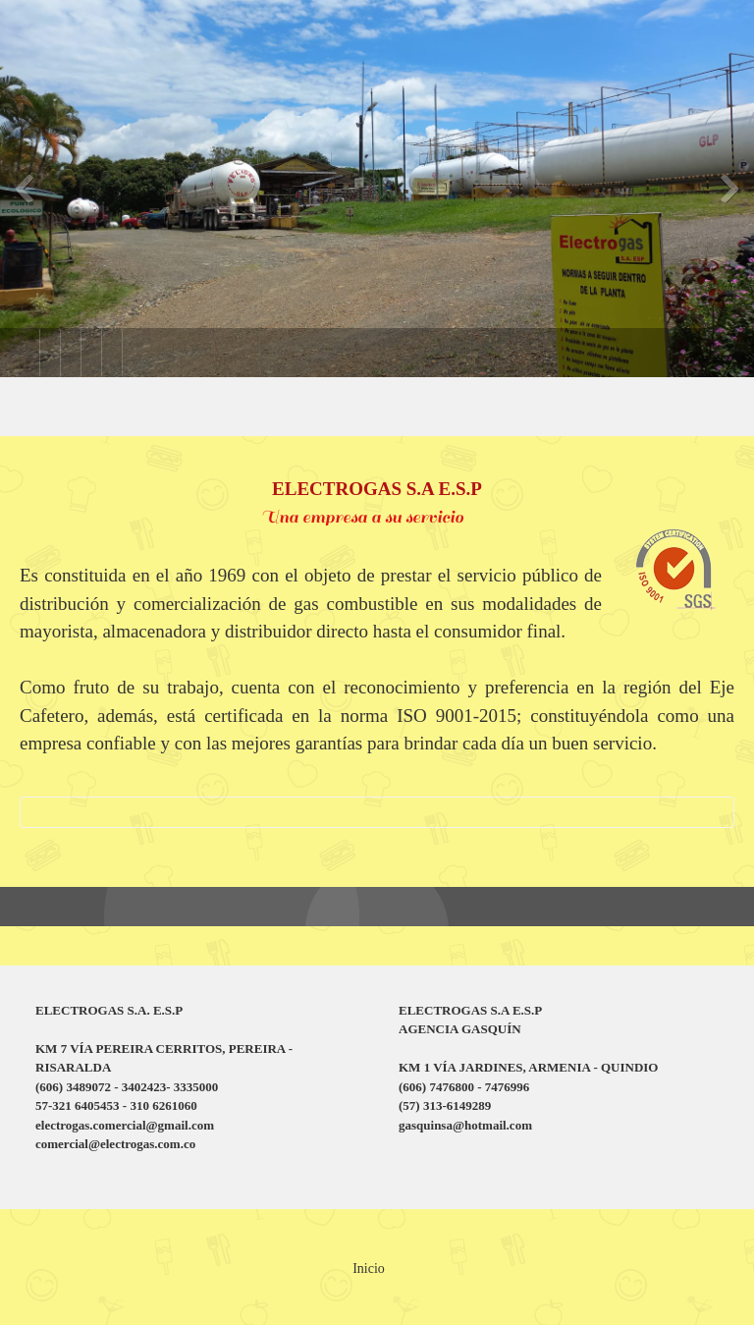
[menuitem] (30, 352)
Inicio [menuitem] (368, 1268)
